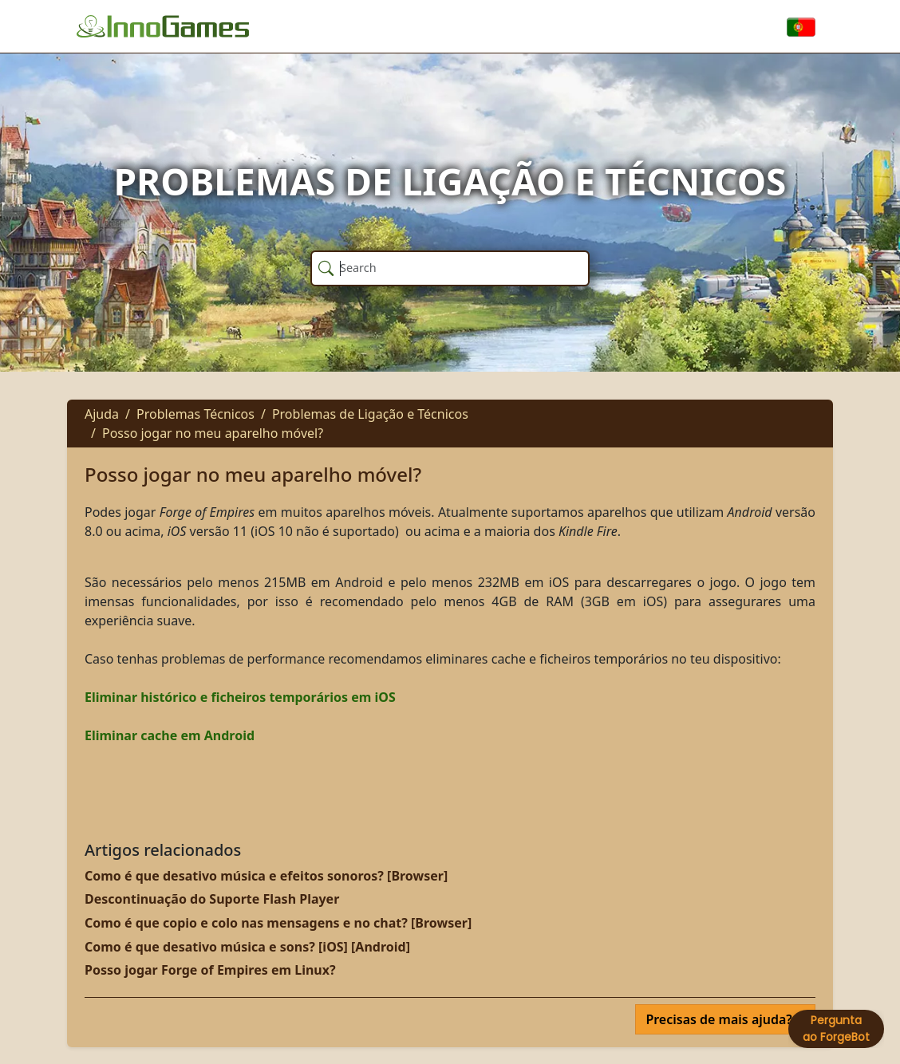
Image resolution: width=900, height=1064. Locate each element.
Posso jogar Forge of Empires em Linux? (210, 970)
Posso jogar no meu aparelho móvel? (212, 433)
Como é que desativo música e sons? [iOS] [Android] (247, 947)
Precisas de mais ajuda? (720, 1019)
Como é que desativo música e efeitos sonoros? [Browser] (266, 876)
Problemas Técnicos (195, 414)
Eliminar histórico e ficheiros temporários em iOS (240, 697)
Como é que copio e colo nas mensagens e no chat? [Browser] (278, 923)
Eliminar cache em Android (170, 735)
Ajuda (102, 414)
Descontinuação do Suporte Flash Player (212, 899)
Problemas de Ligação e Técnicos (370, 414)
